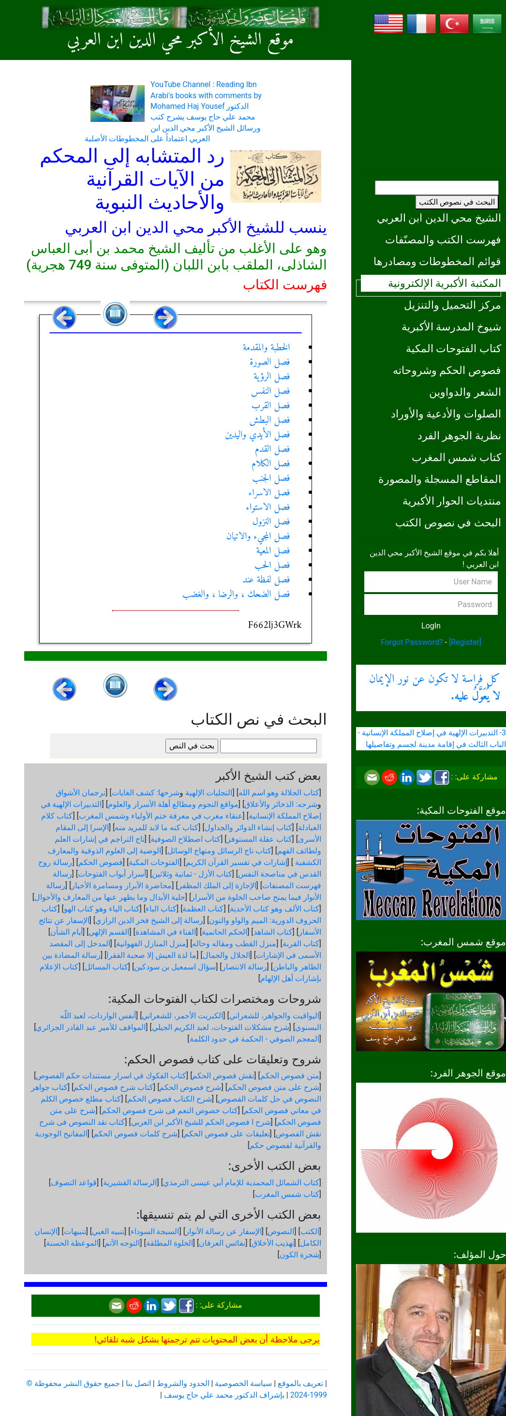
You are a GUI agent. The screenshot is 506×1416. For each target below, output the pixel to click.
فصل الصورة (270, 362)
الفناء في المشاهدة (165, 932)
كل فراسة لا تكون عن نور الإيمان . (434, 688)
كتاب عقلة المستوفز (259, 839)
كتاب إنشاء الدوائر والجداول (248, 827)
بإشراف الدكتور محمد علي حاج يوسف (224, 1395)
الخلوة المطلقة (169, 1243)
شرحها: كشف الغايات (146, 792)
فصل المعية (273, 551)
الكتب (309, 1231)
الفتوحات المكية (154, 862)
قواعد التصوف (74, 1182)
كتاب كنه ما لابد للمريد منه (156, 827)
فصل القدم (272, 449)
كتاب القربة (301, 943)
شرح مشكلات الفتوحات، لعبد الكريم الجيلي (220, 1027)
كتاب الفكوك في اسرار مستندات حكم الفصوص (111, 1075)
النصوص (281, 1231)
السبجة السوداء (155, 1231)
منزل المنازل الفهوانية (151, 943)
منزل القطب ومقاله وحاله (234, 943)
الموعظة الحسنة (72, 1243)
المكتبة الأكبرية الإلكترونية (444, 283)
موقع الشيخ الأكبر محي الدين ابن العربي (180, 40)
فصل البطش (269, 420)
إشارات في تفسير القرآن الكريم (236, 862)
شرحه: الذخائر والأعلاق (280, 804)
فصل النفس (270, 391)
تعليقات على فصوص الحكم (227, 1133)
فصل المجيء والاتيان (258, 536)
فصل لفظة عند (266, 580)
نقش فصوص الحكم (223, 1075)
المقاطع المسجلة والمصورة (439, 479)
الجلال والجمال (226, 955)
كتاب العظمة (202, 908)
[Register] (465, 642)
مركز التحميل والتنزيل (452, 304)
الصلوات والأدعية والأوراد (446, 413)
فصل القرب (271, 406)
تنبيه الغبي (108, 1231)
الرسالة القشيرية (130, 1182)
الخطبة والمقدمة (266, 348)
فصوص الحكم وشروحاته (447, 370)
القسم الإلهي (109, 932)
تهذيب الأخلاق (273, 1243)
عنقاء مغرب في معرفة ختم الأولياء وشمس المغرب (161, 815)
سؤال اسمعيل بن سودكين (175, 966)
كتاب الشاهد (273, 932)
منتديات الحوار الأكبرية (451, 500)
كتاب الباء (161, 908)
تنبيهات (75, 1231)
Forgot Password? (412, 642)
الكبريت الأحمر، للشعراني (182, 1015)
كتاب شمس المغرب (456, 457)
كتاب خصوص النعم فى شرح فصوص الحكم (170, 1110)
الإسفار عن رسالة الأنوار (223, 1231)
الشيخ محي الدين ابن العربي (439, 217)
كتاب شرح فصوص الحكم (113, 1087)
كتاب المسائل (106, 966)
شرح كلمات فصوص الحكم (135, 1133)
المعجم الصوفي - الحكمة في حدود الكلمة (254, 1038)
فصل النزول (271, 522)
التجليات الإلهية (208, 792)
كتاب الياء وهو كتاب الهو (102, 908)
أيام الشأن (66, 932)
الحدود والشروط (183, 1383)
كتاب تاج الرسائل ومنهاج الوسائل (219, 850)
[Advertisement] (431, 104)
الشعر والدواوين (465, 392)
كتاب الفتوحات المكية (453, 348)
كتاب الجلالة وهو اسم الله (278, 792)
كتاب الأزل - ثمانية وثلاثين (192, 874)
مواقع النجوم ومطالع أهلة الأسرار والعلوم (173, 804)
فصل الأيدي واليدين (257, 435)
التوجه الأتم (122, 1243)
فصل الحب (272, 565)
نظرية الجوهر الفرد (459, 435)
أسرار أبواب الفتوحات (112, 874)
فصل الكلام (271, 464)
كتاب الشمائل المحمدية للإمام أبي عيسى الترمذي (241, 1182)
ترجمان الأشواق (80, 792)
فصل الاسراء (269, 493)
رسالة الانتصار (244, 966)
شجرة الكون (299, 1254)
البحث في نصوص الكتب (457, 202)
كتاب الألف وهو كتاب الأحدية (274, 908)
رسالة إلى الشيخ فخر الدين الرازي (149, 920)
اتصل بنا (138, 1383)
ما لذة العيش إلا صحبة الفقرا (151, 955)
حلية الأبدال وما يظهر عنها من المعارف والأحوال (109, 897)
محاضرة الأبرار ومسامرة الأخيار (121, 885)
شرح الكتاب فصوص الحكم (169, 1098)
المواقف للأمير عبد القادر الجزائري (91, 1027)
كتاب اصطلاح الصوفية (185, 839)
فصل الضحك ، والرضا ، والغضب (236, 594)
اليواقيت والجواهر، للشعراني (274, 1015)
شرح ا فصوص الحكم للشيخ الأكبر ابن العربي (201, 1122)
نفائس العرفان (222, 1243)
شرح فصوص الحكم (190, 1087)
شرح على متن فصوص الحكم (273, 1087)
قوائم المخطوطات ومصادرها (437, 261)
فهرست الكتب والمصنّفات (443, 239)
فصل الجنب (271, 478)
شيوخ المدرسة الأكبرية (451, 326)
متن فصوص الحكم (289, 1075)
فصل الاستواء (268, 507)
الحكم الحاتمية (224, 932)
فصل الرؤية (271, 377)
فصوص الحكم (100, 862)
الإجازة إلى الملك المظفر (217, 885)
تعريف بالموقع (300, 1383)
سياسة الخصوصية (243, 1383)
